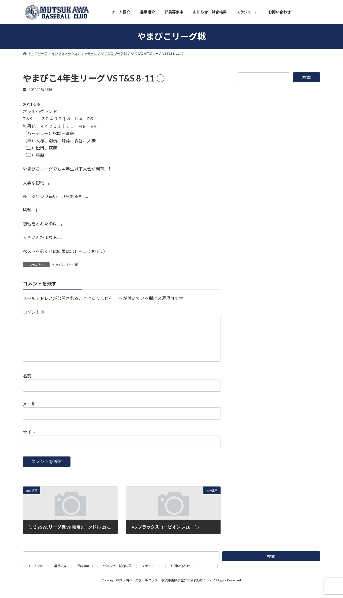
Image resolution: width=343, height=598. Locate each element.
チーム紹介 (36, 575)
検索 (306, 77)
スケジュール (151, 575)
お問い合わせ (180, 575)
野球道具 (206, 575)
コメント (34, 311)
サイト (29, 440)
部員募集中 (85, 575)
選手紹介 (60, 575)
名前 (27, 384)
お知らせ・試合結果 (117, 575)
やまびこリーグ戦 (65, 265)
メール (29, 412)
